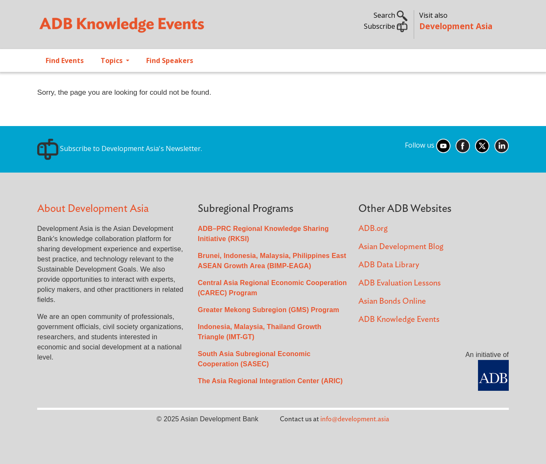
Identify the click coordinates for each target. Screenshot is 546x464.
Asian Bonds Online (392, 301)
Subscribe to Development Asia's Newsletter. (119, 148)
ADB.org (373, 229)
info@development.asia (354, 419)
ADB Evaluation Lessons (399, 283)
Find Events (65, 60)
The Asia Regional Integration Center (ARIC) (270, 380)
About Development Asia (93, 208)
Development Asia (455, 26)
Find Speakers (169, 60)
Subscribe (385, 26)
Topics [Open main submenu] (112, 60)
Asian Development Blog (400, 247)
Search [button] (390, 15)
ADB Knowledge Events (399, 320)
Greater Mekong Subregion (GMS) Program (268, 309)
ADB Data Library (388, 265)
